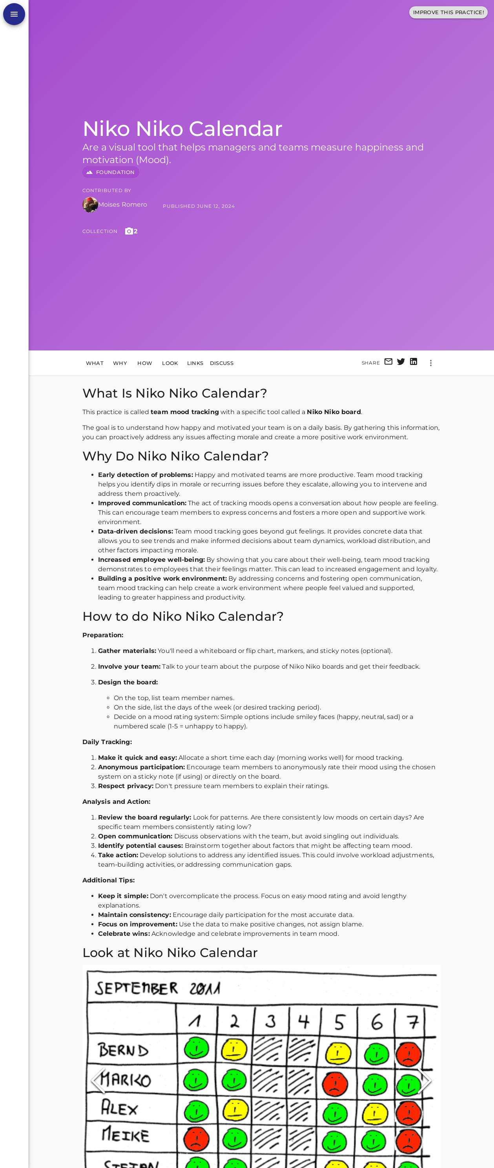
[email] (388, 363)
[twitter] (401, 363)
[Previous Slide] (98, 1081)
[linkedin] (413, 363)
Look (170, 363)
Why (120, 363)
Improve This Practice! (448, 12)
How (145, 363)
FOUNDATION (110, 172)
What (95, 363)
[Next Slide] (424, 1081)
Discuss (222, 363)
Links (195, 363)
